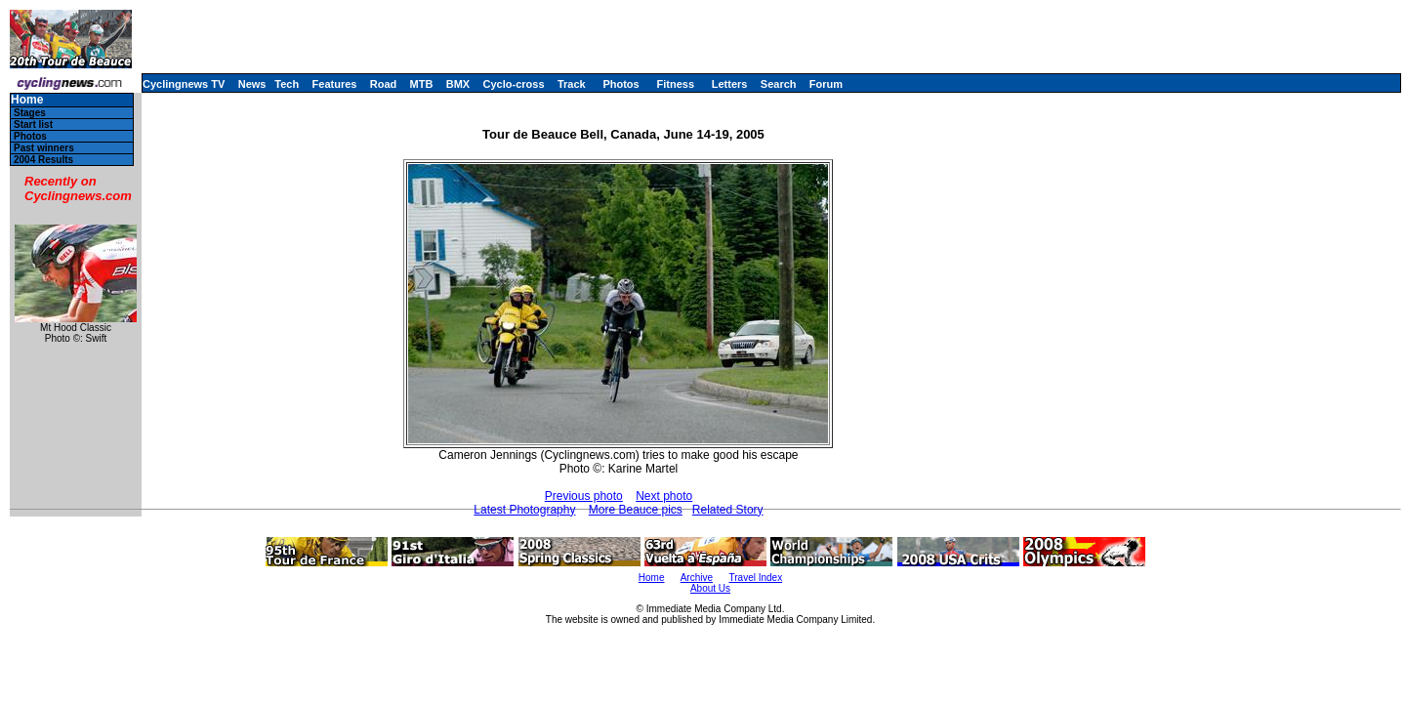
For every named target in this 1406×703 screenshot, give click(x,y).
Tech (286, 84)
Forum (826, 84)
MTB (422, 84)
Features (334, 84)
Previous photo (584, 496)
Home (27, 100)
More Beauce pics (635, 510)
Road (383, 84)
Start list (33, 124)
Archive (697, 577)
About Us (710, 588)
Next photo (664, 496)
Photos (620, 84)
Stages (30, 112)
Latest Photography (524, 510)
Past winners (44, 148)
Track (572, 84)
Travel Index (756, 577)
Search (779, 84)
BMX (458, 84)
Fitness (675, 84)
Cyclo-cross (514, 84)
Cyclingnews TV (184, 84)
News (252, 84)
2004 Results (43, 159)
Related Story (728, 510)
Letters (730, 84)
